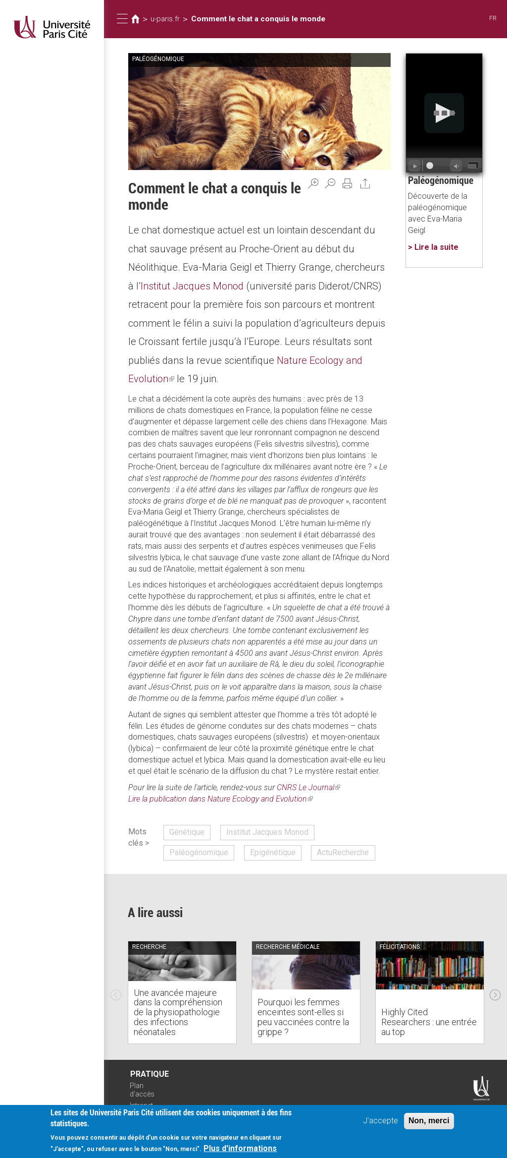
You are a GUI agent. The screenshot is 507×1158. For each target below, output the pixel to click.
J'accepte (380, 1120)
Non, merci (429, 1120)
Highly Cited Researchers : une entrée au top (429, 1022)
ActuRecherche (343, 852)
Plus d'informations (240, 1148)
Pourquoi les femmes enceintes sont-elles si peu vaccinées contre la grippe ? (303, 1017)
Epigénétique (273, 852)
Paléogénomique (198, 852)
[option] (182, 992)
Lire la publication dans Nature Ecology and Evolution (220, 799)
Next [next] (495, 992)
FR (493, 18)
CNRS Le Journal (308, 787)
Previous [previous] (115, 992)
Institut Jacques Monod (192, 286)
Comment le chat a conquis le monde (258, 18)
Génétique (186, 832)
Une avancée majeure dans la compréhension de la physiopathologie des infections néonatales (178, 1012)
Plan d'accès (142, 1090)
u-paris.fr (165, 18)
